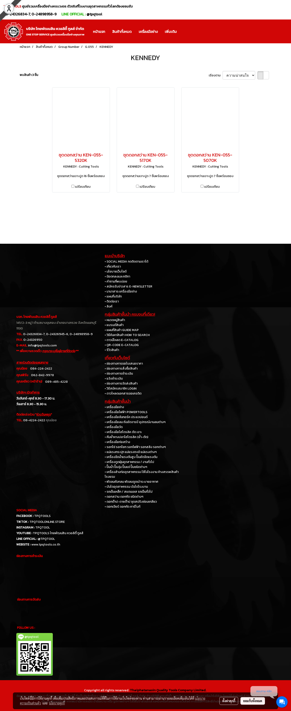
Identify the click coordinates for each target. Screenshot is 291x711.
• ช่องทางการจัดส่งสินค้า (121, 383)
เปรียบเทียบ (83, 186)
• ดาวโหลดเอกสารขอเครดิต (123, 393)
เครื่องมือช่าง (148, 31)
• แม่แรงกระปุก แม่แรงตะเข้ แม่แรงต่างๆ (131, 452)
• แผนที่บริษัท (113, 296)
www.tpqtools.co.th (45, 544)
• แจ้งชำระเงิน (114, 378)
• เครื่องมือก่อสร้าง (117, 442)
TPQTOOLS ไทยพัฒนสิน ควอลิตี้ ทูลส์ (58, 533)
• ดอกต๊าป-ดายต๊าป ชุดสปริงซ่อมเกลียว (131, 501)
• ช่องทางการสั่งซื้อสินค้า (121, 368)
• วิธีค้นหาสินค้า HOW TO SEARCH (127, 335)
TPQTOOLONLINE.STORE (47, 521)
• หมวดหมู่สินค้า (115, 320)
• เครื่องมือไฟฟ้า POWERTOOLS (126, 412)
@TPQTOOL (46, 538)
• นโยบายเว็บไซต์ (115, 271)
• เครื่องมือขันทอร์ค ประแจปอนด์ (126, 417)
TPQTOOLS (42, 516)
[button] (184, 31)
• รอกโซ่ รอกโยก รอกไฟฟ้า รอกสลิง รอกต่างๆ (135, 447)
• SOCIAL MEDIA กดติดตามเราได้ (126, 261)
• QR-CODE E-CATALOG (122, 345)
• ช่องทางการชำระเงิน (119, 373)
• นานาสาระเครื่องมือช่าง (121, 291)
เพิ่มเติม (171, 31)
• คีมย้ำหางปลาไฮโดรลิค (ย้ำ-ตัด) (126, 437)
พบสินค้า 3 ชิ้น (29, 75)
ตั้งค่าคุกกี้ (228, 701)
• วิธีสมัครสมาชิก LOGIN (120, 388)
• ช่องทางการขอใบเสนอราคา (124, 363)
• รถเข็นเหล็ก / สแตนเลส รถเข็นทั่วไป (129, 491)
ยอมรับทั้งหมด (252, 701)
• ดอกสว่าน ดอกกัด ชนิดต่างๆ (124, 496)
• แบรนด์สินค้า (114, 325)
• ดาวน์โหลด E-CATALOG (121, 340)
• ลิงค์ (108, 306)
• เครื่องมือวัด (114, 427)
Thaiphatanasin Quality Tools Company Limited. (168, 690)
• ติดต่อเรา (112, 301)
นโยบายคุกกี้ (57, 703)
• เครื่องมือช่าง (114, 407)
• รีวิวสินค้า (112, 350)
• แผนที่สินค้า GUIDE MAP (122, 330)
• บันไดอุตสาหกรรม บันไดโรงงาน (126, 486)
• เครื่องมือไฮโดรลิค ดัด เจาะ (123, 432)
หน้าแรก (99, 31)
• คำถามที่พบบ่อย (116, 281)
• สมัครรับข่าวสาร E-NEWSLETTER (128, 286)
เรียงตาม (216, 75)
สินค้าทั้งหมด (122, 31)
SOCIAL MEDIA (26, 510)
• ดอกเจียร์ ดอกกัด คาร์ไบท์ (122, 506)
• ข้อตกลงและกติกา (117, 276)
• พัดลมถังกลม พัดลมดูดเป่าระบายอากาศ (131, 481)
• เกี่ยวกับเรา (113, 266)
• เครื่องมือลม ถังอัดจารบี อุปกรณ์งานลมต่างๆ (135, 422)
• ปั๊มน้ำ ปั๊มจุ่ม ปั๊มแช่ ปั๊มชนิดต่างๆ (126, 467)
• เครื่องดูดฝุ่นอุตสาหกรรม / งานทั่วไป (129, 462)
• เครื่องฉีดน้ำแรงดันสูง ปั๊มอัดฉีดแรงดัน (131, 457)
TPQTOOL (42, 527)
